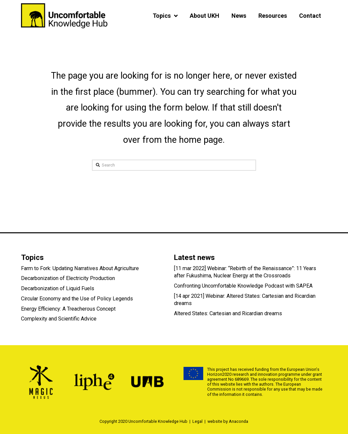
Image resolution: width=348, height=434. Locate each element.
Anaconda (238, 421)
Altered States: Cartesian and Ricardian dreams (228, 313)
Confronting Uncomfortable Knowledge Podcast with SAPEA (243, 286)
